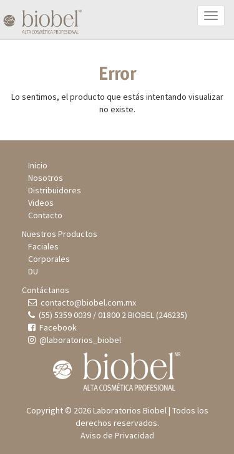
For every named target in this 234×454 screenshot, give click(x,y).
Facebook (52, 327)
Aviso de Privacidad (117, 435)
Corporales (49, 258)
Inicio (37, 165)
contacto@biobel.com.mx (82, 302)
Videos (41, 202)
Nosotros (45, 177)
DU (33, 271)
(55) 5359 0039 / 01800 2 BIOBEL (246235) (107, 315)
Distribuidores (54, 190)
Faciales (43, 246)
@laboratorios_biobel (74, 339)
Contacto (45, 215)
